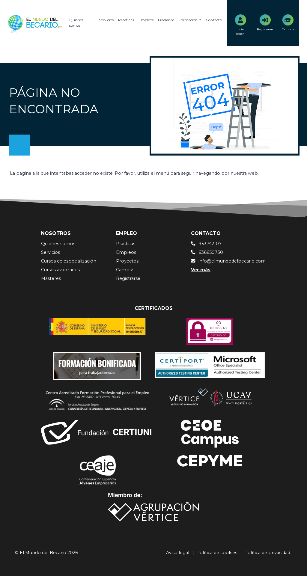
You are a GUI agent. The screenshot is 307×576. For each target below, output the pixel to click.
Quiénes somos (76, 23)
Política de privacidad (267, 552)
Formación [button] (188, 20)
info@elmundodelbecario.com (232, 261)
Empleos (146, 20)
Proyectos (127, 261)
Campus (125, 269)
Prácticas (126, 20)
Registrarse (128, 278)
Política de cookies (216, 552)
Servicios (106, 20)
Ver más (200, 269)
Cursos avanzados (60, 269)
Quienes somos (58, 243)
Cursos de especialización (68, 261)
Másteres (51, 278)
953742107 (210, 243)
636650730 (210, 252)
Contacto (214, 20)
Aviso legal (177, 552)
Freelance (166, 20)
